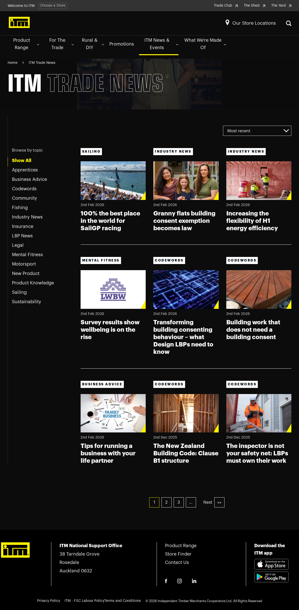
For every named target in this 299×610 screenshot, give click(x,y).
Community (24, 198)
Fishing (20, 207)
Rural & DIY (93, 44)
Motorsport (24, 264)
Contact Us (177, 562)
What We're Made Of (205, 44)
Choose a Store (52, 5)
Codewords (24, 188)
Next (207, 503)
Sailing (19, 292)
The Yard (281, 5)
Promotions (121, 44)
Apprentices (25, 170)
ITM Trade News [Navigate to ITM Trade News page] (42, 63)
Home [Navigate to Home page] (13, 63)
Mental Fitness (27, 254)
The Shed (254, 5)
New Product (25, 273)
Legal (18, 245)
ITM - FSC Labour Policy (84, 601)
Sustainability (26, 301)
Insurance (22, 226)
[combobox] (257, 131)
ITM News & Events (161, 44)
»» (219, 503)
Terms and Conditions (122, 601)
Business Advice (29, 179)
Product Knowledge (33, 283)
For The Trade (61, 44)
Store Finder (178, 554)
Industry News (27, 217)
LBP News (22, 236)
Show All (21, 160)
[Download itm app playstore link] (271, 583)
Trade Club (226, 5)
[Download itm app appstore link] (271, 565)
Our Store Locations (254, 23)
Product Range (26, 44)
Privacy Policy (48, 601)
